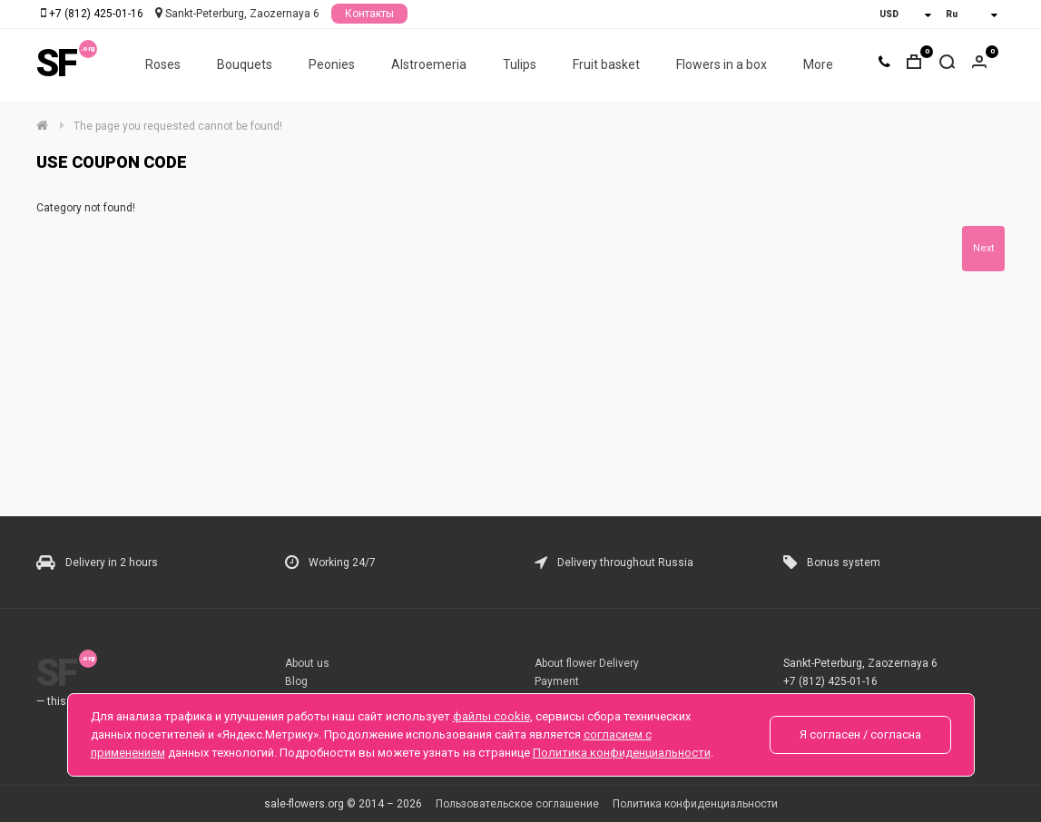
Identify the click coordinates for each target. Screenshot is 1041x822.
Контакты (369, 13)
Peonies (332, 64)
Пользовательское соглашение (517, 804)
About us (307, 663)
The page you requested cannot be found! (178, 126)
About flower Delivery (587, 663)
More (818, 64)
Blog (296, 681)
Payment (557, 681)
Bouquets (244, 64)
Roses (163, 64)
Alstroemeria (428, 64)
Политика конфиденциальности (695, 804)
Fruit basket (606, 64)
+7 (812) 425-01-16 (96, 13)
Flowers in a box (721, 64)
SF (56, 63)
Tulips (519, 64)
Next (983, 248)
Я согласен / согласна (860, 734)
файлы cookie (491, 716)
